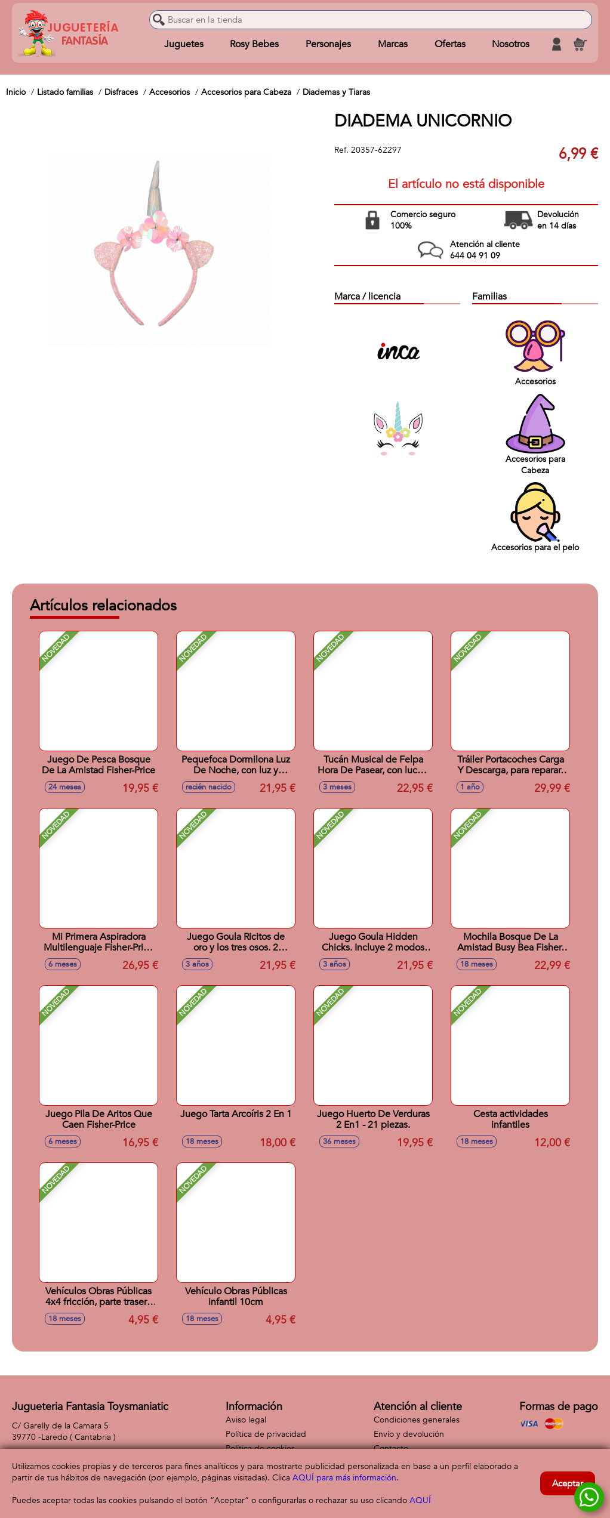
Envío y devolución (409, 1434)
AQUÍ (420, 1500)
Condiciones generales (417, 1420)
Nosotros (510, 44)
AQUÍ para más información (344, 1477)
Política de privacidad (266, 1434)
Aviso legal (246, 1420)
